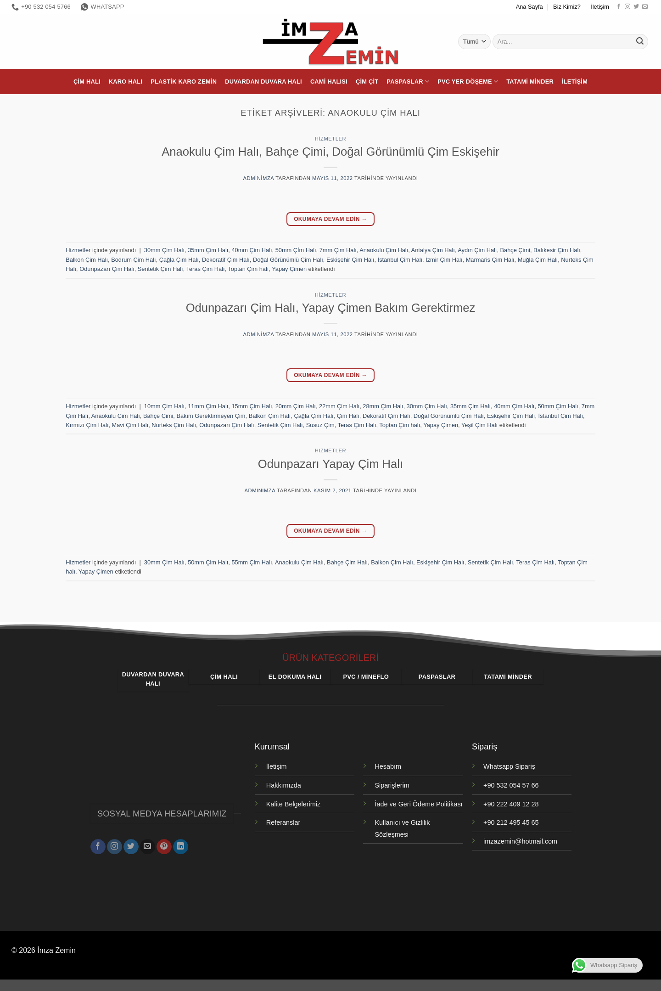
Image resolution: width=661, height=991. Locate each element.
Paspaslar (408, 81)
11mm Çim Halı (208, 406)
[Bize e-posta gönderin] (645, 7)
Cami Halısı (328, 81)
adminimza (258, 178)
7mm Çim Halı (338, 250)
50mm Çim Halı (558, 406)
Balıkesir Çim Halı (556, 250)
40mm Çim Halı (251, 250)
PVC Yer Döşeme (467, 81)
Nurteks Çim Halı (173, 425)
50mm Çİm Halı (295, 250)
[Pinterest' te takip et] (164, 843)
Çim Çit (367, 81)
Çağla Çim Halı (179, 259)
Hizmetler (330, 138)
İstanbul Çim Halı (400, 259)
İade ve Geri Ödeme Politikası (418, 804)
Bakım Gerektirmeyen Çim (210, 415)
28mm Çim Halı (383, 406)
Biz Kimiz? (567, 6)
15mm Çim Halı (251, 406)
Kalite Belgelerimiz (293, 804)
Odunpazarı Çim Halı (106, 268)
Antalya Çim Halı (433, 250)
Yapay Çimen (289, 268)
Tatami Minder (530, 81)
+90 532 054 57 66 (510, 785)
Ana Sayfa (529, 6)
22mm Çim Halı (339, 406)
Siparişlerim (392, 785)
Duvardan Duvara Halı (263, 81)
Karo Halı (125, 81)
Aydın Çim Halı (477, 250)
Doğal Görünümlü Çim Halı (288, 259)
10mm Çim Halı (164, 406)
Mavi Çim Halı (130, 425)
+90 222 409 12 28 (510, 804)
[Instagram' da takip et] (627, 7)
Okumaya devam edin (330, 219)
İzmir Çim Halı (444, 259)
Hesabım (388, 766)
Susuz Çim (320, 425)
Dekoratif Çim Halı (226, 259)
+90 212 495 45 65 (510, 822)
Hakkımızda (283, 785)
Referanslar (283, 822)
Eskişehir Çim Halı (350, 259)
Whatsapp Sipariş (509, 766)
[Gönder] (640, 42)
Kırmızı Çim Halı (87, 425)
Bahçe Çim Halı (347, 562)
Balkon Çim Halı (87, 259)
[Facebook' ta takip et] (619, 7)
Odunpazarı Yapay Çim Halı (330, 463)
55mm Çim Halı (251, 562)
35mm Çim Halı (208, 250)
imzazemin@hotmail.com (520, 841)
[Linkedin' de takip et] (180, 843)
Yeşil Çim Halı (479, 425)
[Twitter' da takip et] (636, 7)
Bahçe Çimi (515, 250)
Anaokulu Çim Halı (383, 250)
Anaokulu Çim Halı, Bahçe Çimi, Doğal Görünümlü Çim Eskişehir (330, 151)
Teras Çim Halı (205, 268)
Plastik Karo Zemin (184, 81)
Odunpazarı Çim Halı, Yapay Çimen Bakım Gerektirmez (331, 307)
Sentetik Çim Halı (160, 268)
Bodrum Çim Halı (133, 259)
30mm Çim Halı (164, 250)
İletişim (600, 6)
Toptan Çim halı (248, 268)
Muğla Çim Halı (538, 259)
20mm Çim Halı (295, 406)
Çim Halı (87, 81)
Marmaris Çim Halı (490, 259)
